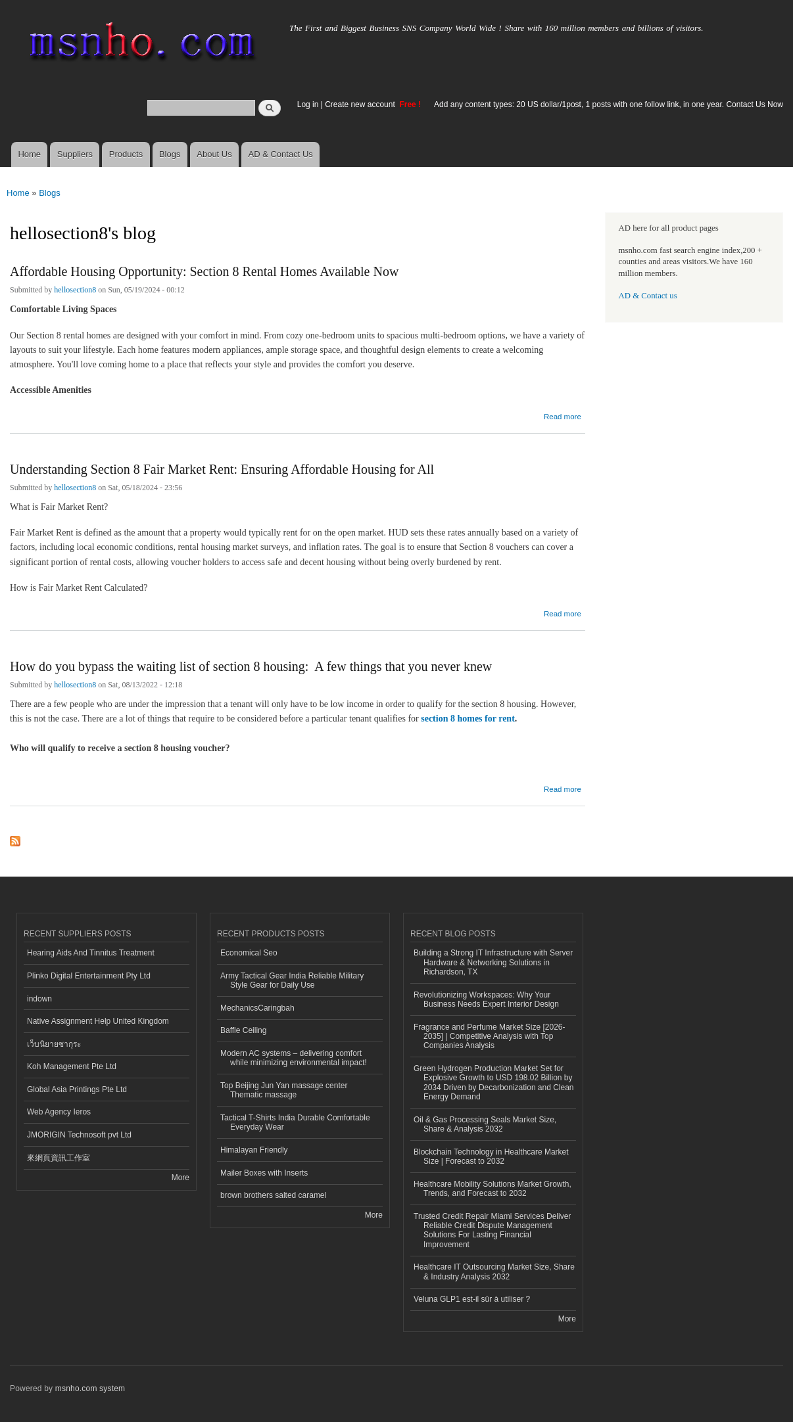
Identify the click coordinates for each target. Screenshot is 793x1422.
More (180, 1177)
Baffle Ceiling (243, 1030)
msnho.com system (90, 1388)
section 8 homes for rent (468, 718)
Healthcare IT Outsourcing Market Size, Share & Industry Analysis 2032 (494, 1271)
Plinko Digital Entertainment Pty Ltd (89, 975)
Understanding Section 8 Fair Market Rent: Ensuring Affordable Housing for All (222, 469)
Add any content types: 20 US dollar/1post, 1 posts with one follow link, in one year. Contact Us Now (608, 104)
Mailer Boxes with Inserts (264, 1173)
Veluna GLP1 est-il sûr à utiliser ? (472, 1299)
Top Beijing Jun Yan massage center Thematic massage (283, 1090)
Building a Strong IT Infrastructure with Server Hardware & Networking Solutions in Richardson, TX (493, 962)
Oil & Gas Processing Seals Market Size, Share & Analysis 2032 (485, 1124)
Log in (308, 104)
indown (39, 998)
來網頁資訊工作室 (58, 1157)
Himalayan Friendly (254, 1150)
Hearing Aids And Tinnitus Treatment (91, 952)
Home (29, 154)
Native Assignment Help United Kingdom (98, 1021)
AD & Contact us (648, 295)
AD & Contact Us (281, 154)
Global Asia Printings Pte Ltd (77, 1089)
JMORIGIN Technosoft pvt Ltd (79, 1134)
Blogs (170, 154)
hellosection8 (75, 289)
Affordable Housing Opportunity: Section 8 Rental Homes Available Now (204, 271)
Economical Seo (248, 952)
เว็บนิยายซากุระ (54, 1044)
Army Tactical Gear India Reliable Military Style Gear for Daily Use (292, 980)
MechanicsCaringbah (257, 1008)
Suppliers (75, 154)
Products (126, 154)
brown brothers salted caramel (273, 1195)
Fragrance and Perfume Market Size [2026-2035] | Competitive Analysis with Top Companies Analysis (489, 1036)
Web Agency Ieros (59, 1111)
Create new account (361, 104)
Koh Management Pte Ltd (71, 1066)
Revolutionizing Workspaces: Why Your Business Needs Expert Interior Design (486, 999)
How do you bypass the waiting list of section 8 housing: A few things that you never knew (252, 666)
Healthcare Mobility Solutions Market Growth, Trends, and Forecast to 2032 (492, 1189)
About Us (214, 154)
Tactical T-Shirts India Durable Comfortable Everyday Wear (295, 1122)
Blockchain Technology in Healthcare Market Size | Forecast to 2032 (491, 1156)
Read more (562, 415)
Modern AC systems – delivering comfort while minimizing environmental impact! (293, 1058)
